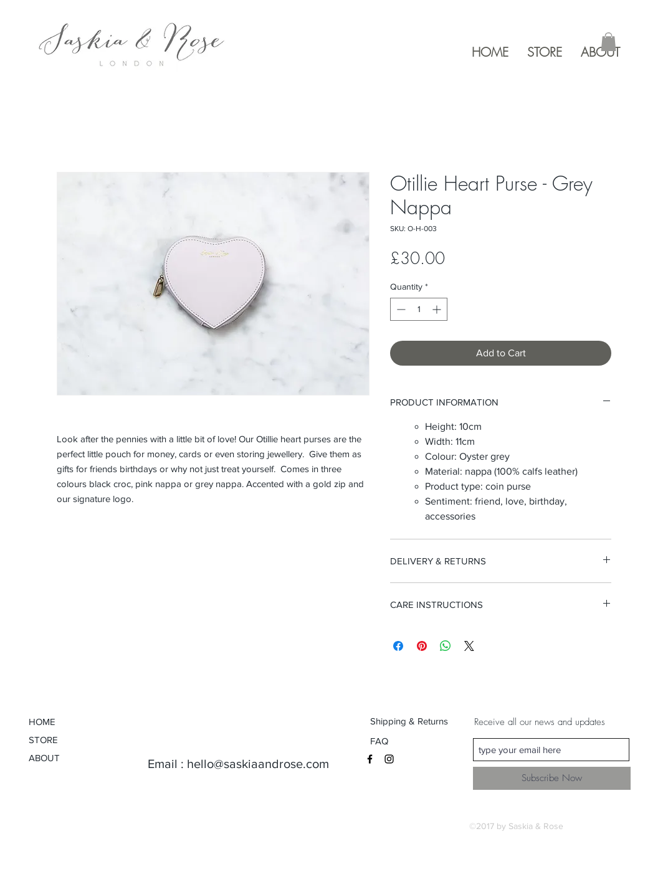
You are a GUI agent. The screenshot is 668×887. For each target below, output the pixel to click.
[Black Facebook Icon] (370, 759)
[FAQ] (380, 740)
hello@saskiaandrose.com (258, 764)
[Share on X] (469, 645)
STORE (43, 739)
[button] (608, 41)
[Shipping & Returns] (409, 720)
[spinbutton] (419, 309)
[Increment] (438, 309)
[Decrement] (400, 309)
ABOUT (44, 757)
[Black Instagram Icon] (389, 759)
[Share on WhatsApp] (445, 645)
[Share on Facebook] (398, 645)
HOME (42, 721)
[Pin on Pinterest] (421, 645)
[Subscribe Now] (552, 778)
